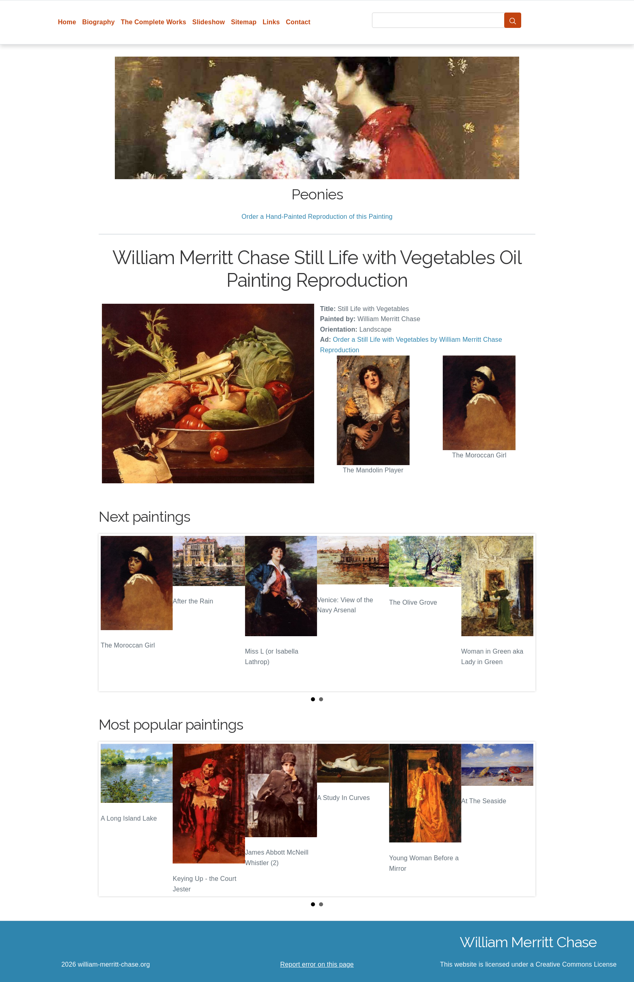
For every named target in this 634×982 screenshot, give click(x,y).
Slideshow (208, 22)
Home (67, 22)
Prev (111, 612)
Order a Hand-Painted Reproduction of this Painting (317, 216)
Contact (298, 22)
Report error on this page (317, 964)
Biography (98, 22)
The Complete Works (153, 22)
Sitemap (243, 22)
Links (271, 22)
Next (522, 612)
